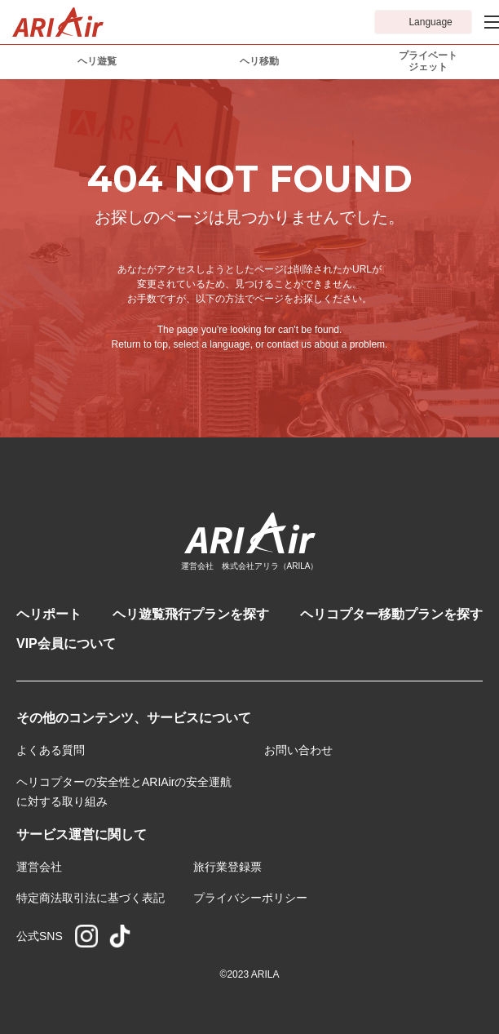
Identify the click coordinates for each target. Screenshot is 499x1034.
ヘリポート (49, 614)
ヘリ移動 (259, 61)
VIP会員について (66, 643)
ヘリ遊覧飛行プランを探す (191, 614)
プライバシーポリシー (250, 897)
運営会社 (39, 866)
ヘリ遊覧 (97, 61)
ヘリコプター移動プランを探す (391, 614)
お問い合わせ (298, 750)
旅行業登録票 (227, 866)
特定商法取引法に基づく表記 (90, 897)
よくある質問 (50, 750)
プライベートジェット (428, 61)
